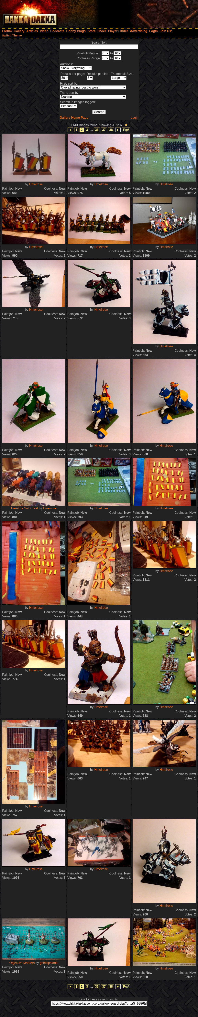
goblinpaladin (49, 963)
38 (111, 129)
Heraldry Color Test (24, 508)
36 (97, 129)
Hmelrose (35, 184)
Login (134, 117)
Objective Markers (22, 963)
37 (104, 129)
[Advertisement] (145, 13)
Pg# (126, 129)
